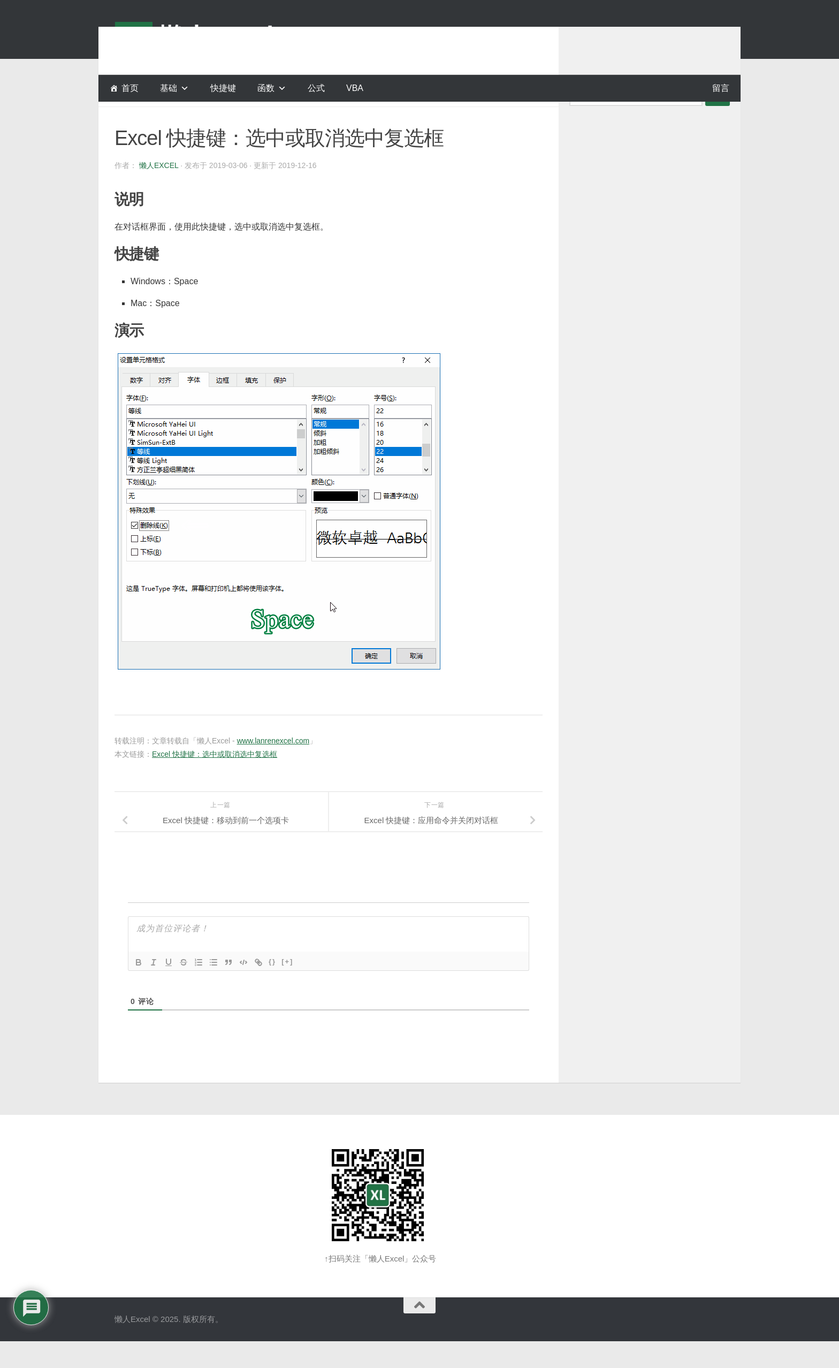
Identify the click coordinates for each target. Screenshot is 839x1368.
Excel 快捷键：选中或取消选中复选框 (214, 781)
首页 (130, 88)
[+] (287, 988)
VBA (354, 88)
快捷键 (223, 88)
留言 (720, 88)
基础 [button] (168, 88)
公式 (316, 88)
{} (272, 988)
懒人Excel (158, 192)
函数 (265, 88)
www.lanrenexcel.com (273, 767)
